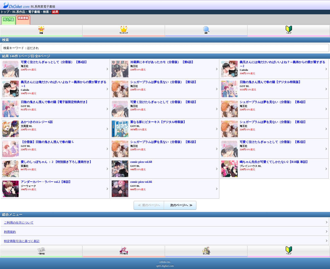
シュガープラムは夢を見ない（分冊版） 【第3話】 (273, 122)
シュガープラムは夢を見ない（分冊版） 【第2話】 (163, 142)
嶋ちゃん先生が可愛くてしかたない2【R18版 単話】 (274, 162)
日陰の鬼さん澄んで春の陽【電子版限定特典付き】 (55, 102)
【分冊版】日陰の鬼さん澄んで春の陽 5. (47, 142)
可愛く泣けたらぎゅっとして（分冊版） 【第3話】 (163, 102)
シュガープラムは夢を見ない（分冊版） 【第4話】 (273, 102)
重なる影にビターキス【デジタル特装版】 (158, 122)
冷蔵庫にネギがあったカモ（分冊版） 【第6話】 (162, 62)
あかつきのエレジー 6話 (37, 122)
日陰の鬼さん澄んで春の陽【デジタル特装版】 (271, 82)
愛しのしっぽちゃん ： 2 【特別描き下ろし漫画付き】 (56, 162)
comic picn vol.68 (141, 162)
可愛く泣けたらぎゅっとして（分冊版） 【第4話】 (54, 62)
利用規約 (10, 231)
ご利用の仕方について (18, 222)
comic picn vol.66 (141, 181)
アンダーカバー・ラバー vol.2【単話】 (46, 181)
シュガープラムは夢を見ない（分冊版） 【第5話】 (163, 82)
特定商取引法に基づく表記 (21, 241)
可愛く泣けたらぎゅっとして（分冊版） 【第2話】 (273, 142)
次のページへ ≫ (181, 205)
